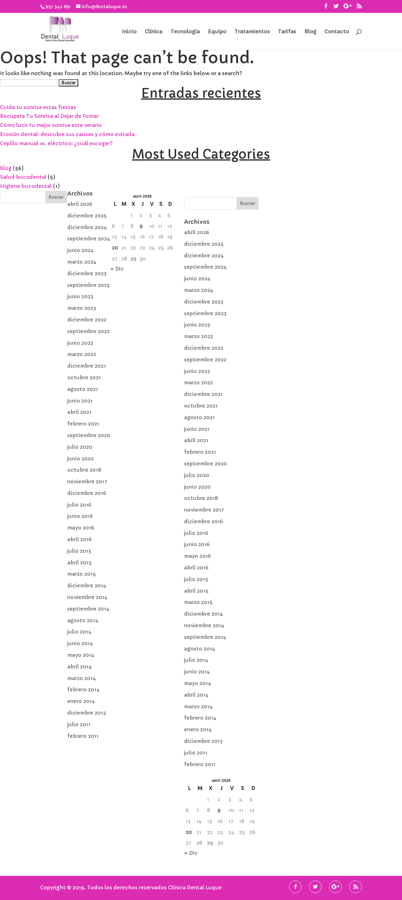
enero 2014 (81, 701)
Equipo (217, 32)
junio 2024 (80, 250)
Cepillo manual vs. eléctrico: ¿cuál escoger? (56, 143)
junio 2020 (80, 458)
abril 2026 (79, 204)
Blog (310, 32)
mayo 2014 (80, 655)
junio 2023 (80, 296)
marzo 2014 (81, 678)
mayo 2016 (80, 527)
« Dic (117, 269)
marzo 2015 (81, 574)
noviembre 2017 (87, 481)
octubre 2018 (84, 470)
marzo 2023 (81, 308)
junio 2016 (80, 516)
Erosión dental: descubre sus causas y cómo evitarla (67, 134)
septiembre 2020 (88, 435)
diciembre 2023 (86, 273)
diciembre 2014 (86, 585)
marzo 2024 (81, 262)
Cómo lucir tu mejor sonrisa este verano (51, 125)
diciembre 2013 (86, 713)
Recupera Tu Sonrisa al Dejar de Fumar (49, 116)
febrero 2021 (83, 423)
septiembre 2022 (88, 331)
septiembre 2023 (88, 285)
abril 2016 (79, 539)
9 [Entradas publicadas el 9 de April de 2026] (141, 226)
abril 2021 (79, 412)
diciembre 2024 (87, 227)
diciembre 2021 (86, 366)
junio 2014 (80, 643)
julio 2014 (79, 631)
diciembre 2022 (86, 319)
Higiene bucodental (26, 186)
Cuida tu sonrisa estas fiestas (38, 107)
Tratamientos (252, 32)
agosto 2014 (82, 620)
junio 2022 (80, 343)
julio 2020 (79, 447)
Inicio (129, 32)
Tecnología (185, 32)
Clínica (153, 32)
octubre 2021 (84, 377)
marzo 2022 (81, 354)
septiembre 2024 (88, 238)
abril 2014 (79, 666)
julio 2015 (79, 551)
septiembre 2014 (88, 609)
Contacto (336, 32)
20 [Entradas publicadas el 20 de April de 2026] (115, 247)
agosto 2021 (82, 389)
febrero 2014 (83, 689)
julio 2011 (78, 724)
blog (6, 168)
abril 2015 (79, 562)
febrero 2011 (83, 736)
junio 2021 (80, 401)
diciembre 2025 (87, 215)
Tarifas (287, 32)
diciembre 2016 (86, 493)
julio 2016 (79, 505)
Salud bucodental (23, 177)
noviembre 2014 (87, 597)
